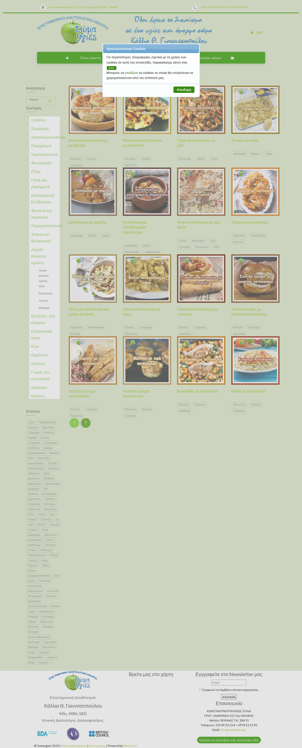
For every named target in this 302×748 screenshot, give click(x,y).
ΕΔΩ (111, 68)
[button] (183, 89)
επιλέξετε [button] (132, 72)
